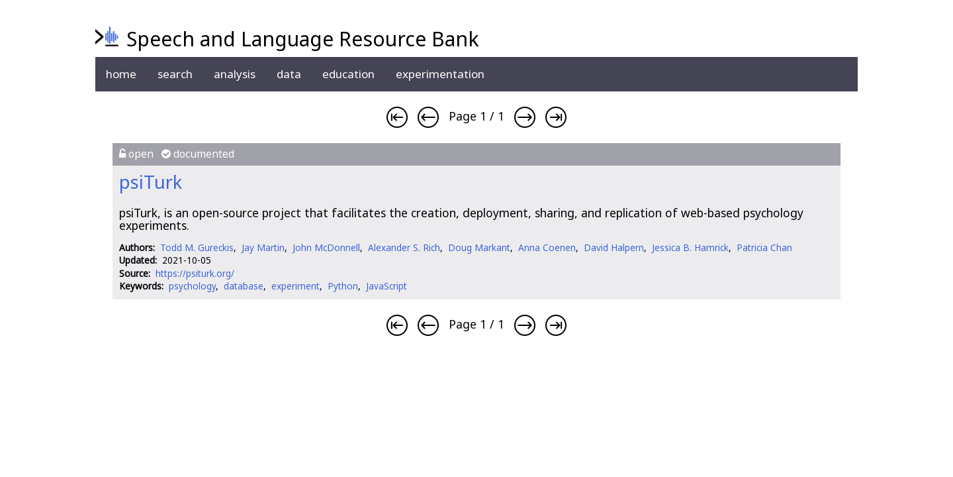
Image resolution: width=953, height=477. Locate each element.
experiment (295, 286)
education (348, 73)
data (289, 73)
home (121, 73)
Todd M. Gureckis (197, 247)
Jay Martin (263, 247)
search (175, 73)
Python (343, 286)
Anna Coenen (547, 247)
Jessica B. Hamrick (690, 247)
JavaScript (386, 286)
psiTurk (150, 182)
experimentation (440, 73)
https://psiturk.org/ (195, 273)
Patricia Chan (764, 247)
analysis (234, 73)
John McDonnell (326, 247)
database (243, 286)
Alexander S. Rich (404, 247)
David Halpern (614, 247)
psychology (192, 286)
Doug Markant (479, 247)
